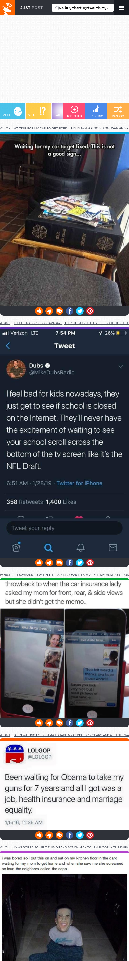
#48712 (5, 128)
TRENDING (96, 111)
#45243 (5, 847)
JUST (31, 8)
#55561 (5, 575)
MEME (12, 112)
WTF (37, 112)
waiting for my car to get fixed (40, 128)
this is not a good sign (89, 128)
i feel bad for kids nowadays (38, 323)
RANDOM (118, 112)
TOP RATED (74, 112)
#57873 (5, 323)
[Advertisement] (64, 61)
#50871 (5, 735)
